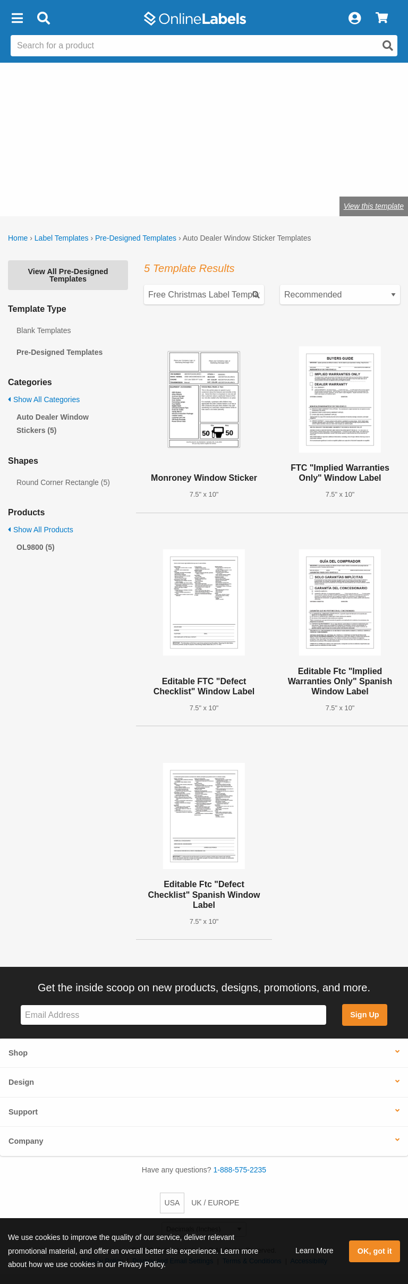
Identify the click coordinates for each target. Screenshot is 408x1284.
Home (18, 238)
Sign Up (364, 1014)
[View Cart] (382, 18)
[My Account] (354, 18)
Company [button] (26, 1141)
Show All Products (40, 529)
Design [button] (21, 1082)
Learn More (314, 1250)
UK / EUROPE (215, 1202)
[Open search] (387, 45)
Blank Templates (43, 330)
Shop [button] (18, 1053)
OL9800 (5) (35, 547)
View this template (374, 206)
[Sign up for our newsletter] (173, 1015)
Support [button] (23, 1112)
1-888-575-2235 (240, 1170)
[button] (17, 18)
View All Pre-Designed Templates (68, 275)
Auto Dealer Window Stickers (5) (52, 424)
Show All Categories (44, 399)
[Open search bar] (43, 18)
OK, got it (375, 1251)
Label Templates (62, 238)
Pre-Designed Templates (135, 238)
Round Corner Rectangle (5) (63, 482)
